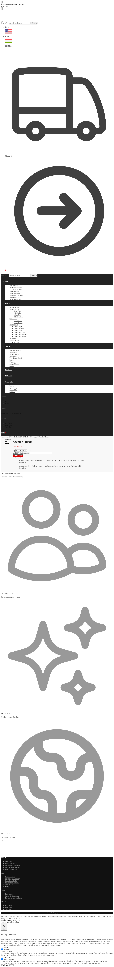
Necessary (7, 949)
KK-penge (33, 437)
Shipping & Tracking (12, 879)
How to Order (10, 877)
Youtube (8, 427)
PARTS (9, 437)
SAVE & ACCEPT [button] (7, 965)
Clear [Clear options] (29, 450)
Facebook (8, 423)
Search (34, 23)
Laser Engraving (11, 869)
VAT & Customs (11, 881)
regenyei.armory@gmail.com (11, 413)
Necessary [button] (4, 947)
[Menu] (2, 21)
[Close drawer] (2, 8)
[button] (3, 270)
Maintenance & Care (12, 867)
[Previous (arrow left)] (6, 443)
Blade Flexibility (11, 863)
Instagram (8, 425)
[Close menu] (2, 2)
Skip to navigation (7, 4)
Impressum (9, 894)
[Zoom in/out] (6, 441)
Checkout (59, 210)
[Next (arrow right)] (8, 443)
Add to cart (17, 456)
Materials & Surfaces (12, 865)
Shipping (59, 100)
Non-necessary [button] (6, 957)
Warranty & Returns (12, 883)
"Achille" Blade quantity (21, 453)
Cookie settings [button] (6, 920)
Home (3, 437)
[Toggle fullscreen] (10, 439)
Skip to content (19, 4)
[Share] (8, 439)
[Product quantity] (41, 453)
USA (59, 30)
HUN (59, 40)
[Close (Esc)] (6, 439)
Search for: (5, 23)
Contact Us (9, 885)
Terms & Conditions (12, 896)
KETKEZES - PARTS (20, 437)
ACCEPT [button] (16, 920)
